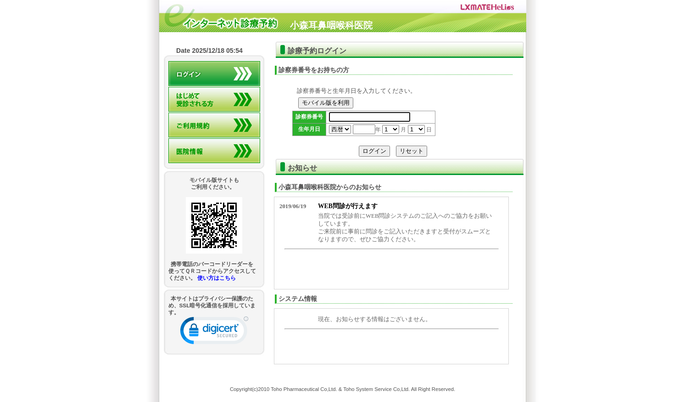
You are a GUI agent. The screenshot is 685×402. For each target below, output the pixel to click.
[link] (214, 332)
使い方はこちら (216, 278)
